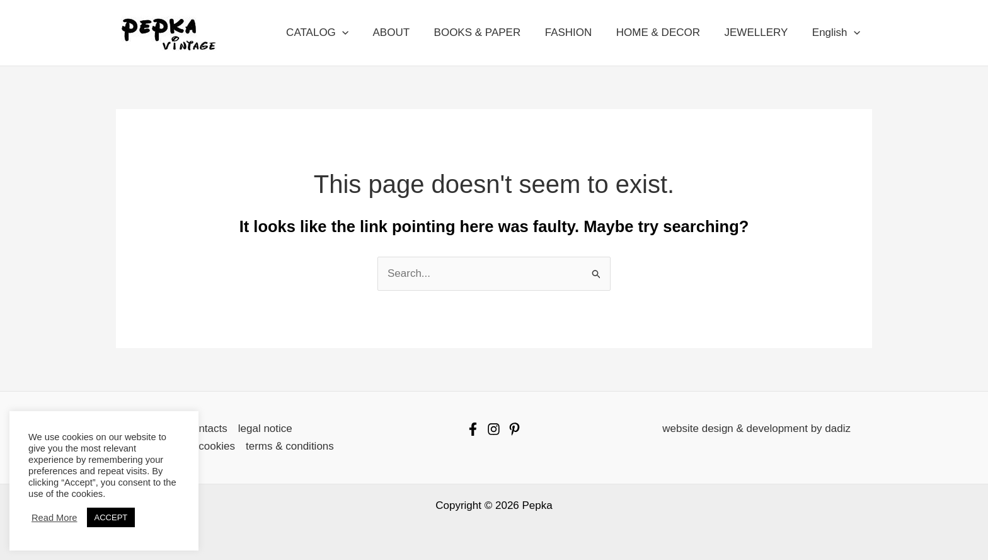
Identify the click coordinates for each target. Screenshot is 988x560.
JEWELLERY (760, 32)
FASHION (578, 32)
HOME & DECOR (665, 32)
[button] (360, 33)
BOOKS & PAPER (490, 32)
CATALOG (335, 33)
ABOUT (406, 32)
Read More (55, 518)
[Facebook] (473, 429)
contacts (207, 429)
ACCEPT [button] (111, 517)
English (837, 33)
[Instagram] (493, 429)
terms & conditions (290, 446)
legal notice (265, 429)
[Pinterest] (514, 429)
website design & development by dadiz (756, 429)
